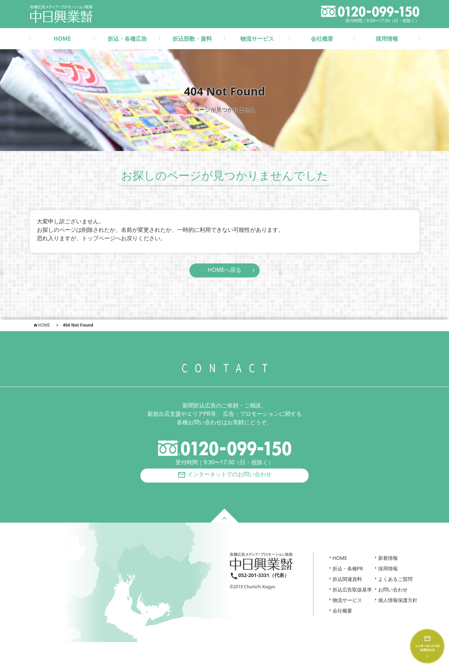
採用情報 (387, 38)
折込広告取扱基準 (352, 596)
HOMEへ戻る (224, 270)
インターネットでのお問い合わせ (224, 479)
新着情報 (388, 564)
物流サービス (257, 38)
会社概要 (322, 38)
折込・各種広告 (127, 38)
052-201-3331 (253, 581)
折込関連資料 (347, 585)
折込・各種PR (348, 575)
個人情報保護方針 (397, 606)
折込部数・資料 (192, 38)
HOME (62, 38)
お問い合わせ (393, 596)
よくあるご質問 (395, 585)
